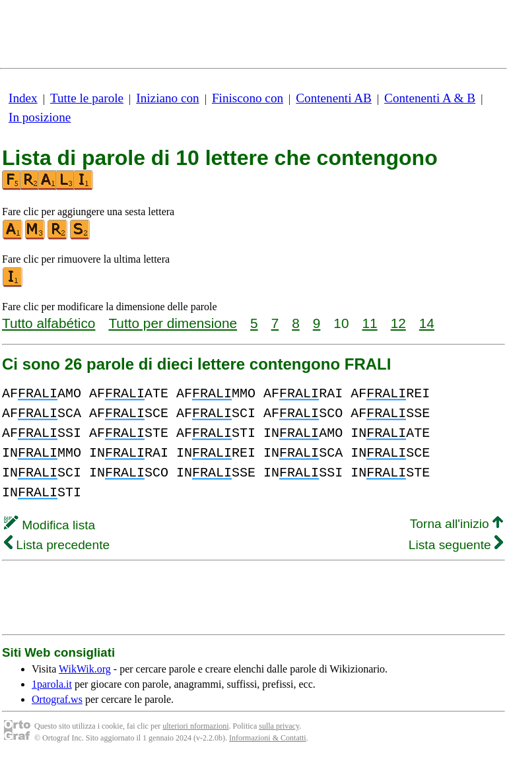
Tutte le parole (86, 98)
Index (23, 98)
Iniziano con (167, 98)
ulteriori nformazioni (195, 726)
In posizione (40, 117)
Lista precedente (57, 545)
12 (398, 323)
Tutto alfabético (48, 323)
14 (426, 323)
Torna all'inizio (456, 524)
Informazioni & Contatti (267, 737)
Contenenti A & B (429, 98)
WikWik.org (85, 669)
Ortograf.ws (57, 699)
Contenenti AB (334, 98)
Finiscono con (247, 98)
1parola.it (52, 684)
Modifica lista (49, 525)
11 (370, 323)
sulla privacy (279, 726)
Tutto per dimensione (172, 323)
